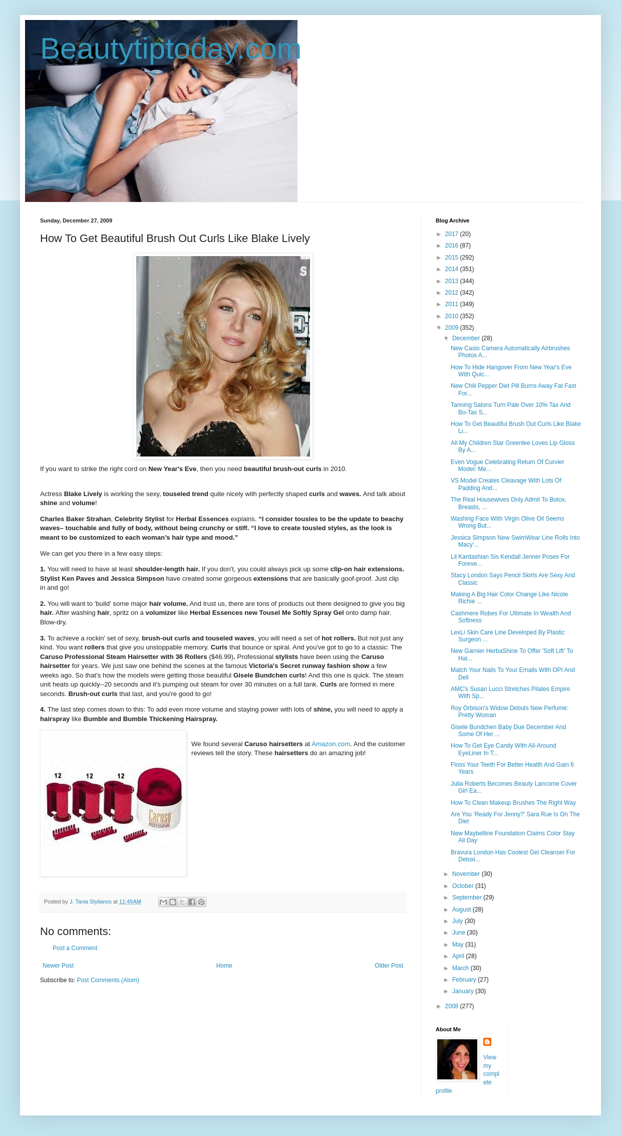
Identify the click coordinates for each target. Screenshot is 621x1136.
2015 (452, 257)
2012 (452, 292)
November (467, 873)
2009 (452, 327)
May (458, 944)
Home (224, 965)
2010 (452, 316)
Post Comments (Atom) (108, 980)
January (463, 991)
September (467, 897)
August (462, 909)
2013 (452, 281)
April (459, 956)
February (465, 979)
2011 (452, 304)
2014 (452, 269)
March (461, 968)
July (458, 921)
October (463, 885)
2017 (452, 234)
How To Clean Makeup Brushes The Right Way (513, 802)
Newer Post (58, 965)
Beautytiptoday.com (171, 48)
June (459, 932)
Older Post (389, 965)
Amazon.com (331, 744)
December (467, 338)
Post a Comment (75, 948)
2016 (452, 245)
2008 (452, 1006)
